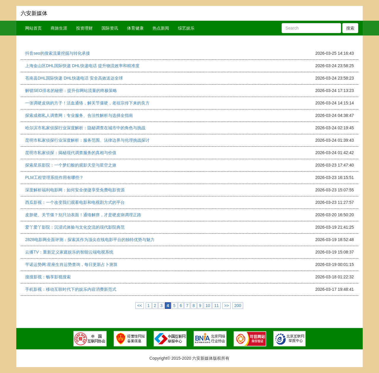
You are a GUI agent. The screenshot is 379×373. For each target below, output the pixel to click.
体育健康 (135, 28)
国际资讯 (110, 28)
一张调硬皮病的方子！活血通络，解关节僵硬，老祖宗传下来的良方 (87, 103)
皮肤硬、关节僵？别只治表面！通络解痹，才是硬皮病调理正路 (83, 214)
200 (237, 305)
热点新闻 (160, 28)
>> (226, 305)
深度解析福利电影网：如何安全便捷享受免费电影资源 (75, 190)
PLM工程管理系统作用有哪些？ (54, 177)
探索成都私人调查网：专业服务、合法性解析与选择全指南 (79, 115)
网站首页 (33, 28)
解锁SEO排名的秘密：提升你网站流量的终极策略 (71, 90)
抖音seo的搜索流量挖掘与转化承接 (57, 53)
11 (216, 305)
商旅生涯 (59, 28)
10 (207, 305)
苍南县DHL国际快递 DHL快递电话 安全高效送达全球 (74, 78)
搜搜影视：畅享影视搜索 (48, 276)
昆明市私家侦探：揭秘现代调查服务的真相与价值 (70, 152)
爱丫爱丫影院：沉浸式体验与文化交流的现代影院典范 (75, 227)
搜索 (350, 28)
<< (139, 305)
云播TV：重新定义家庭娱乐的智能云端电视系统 (69, 252)
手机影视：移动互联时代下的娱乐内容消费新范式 (70, 289)
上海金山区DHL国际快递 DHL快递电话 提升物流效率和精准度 (82, 65)
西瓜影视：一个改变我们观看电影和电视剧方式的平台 (75, 202)
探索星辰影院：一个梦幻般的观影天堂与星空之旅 (70, 165)
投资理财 (84, 28)
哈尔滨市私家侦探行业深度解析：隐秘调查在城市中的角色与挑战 (85, 127)
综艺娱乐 (186, 28)
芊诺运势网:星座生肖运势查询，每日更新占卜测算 (71, 264)
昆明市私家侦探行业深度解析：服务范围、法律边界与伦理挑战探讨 (87, 140)
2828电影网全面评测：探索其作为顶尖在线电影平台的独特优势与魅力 (90, 239)
